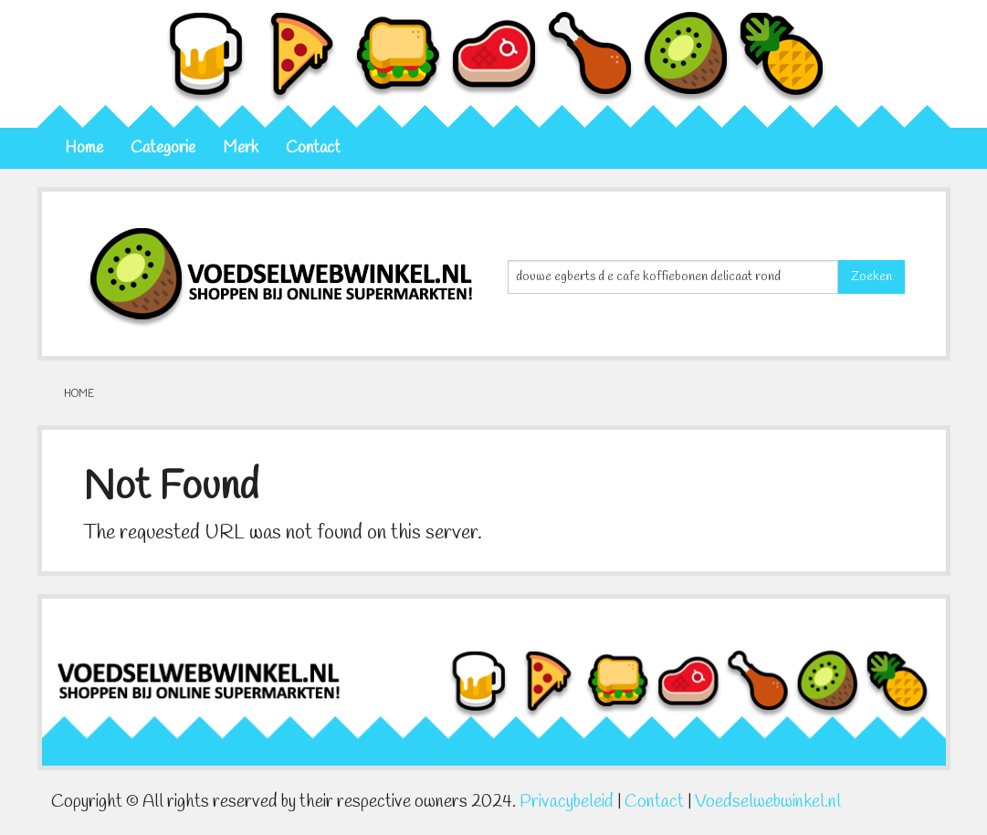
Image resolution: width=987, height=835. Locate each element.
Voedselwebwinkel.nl (768, 802)
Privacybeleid (567, 802)
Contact (313, 148)
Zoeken (871, 277)
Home (84, 148)
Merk (240, 148)
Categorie (163, 148)
